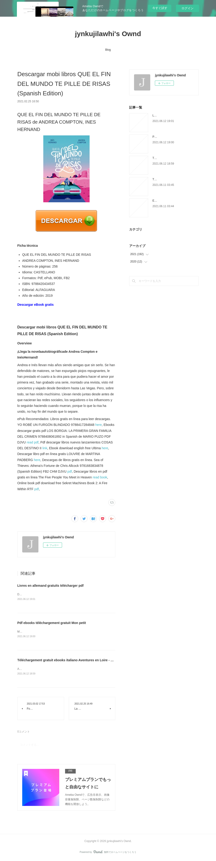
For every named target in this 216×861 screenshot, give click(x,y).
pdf (69, 471)
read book (100, 477)
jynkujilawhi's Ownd (108, 33)
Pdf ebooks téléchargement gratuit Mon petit (51, 623)
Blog (108, 49)
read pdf (32, 442)
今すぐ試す (159, 8)
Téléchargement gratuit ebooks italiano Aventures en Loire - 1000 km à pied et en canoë (84, 660)
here (98, 425)
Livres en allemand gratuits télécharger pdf (50, 585)
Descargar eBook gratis (35, 304)
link (44, 448)
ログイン (188, 8)
